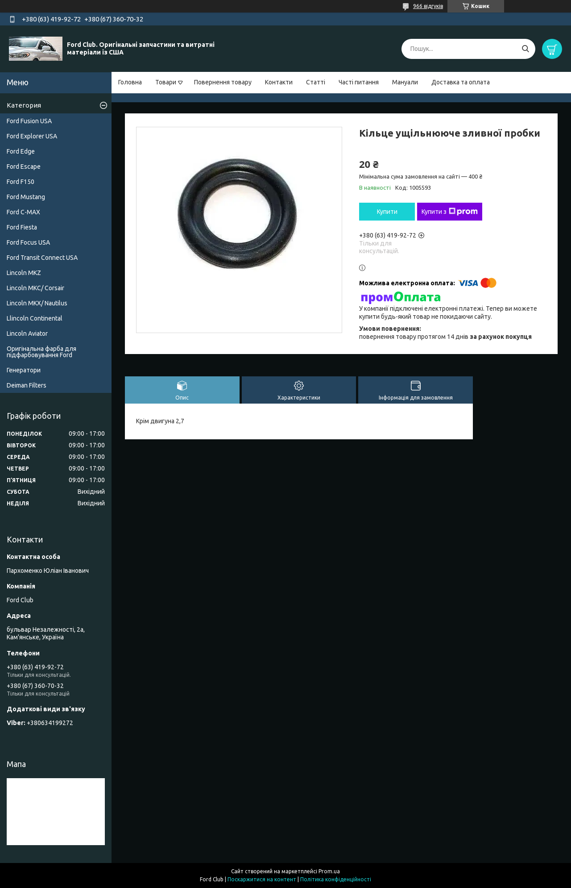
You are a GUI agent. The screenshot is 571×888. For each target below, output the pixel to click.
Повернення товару (223, 82)
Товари (165, 82)
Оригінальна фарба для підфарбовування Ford (41, 352)
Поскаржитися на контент (262, 879)
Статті (315, 82)
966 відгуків (428, 6)
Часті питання (359, 82)
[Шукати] (525, 49)
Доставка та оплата (460, 82)
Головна (130, 82)
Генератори (24, 370)
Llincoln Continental (34, 318)
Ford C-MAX (23, 212)
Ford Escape (24, 166)
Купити (387, 211)
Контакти (279, 82)
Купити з (450, 212)
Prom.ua (329, 871)
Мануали (405, 82)
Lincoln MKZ (24, 272)
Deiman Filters (26, 385)
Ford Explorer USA (32, 136)
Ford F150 (20, 181)
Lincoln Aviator (27, 333)
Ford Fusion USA (29, 121)
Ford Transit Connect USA (42, 257)
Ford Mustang (26, 196)
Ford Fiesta (22, 227)
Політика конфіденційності (335, 879)
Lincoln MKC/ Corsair (35, 288)
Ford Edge (21, 151)
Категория (24, 105)
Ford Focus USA (28, 242)
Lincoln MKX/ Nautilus (37, 303)
